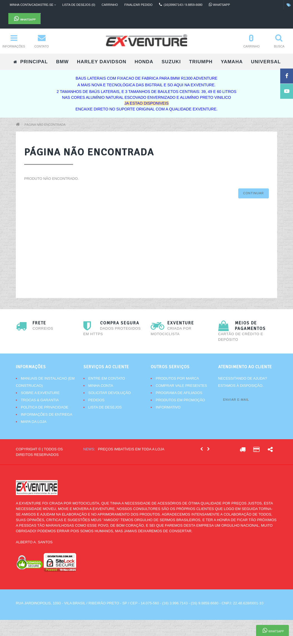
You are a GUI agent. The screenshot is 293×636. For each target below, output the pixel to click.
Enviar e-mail (236, 399)
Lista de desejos (105, 407)
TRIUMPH (200, 61)
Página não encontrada (45, 124)
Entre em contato (106, 378)
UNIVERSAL (266, 61)
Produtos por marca (177, 378)
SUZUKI (171, 61)
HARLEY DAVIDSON (101, 61)
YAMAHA (232, 61)
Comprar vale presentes (181, 385)
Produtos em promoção (180, 400)
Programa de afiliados (179, 393)
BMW (62, 61)
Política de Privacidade (44, 407)
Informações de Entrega (46, 414)
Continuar (253, 193)
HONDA (144, 61)
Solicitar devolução (109, 393)
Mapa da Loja (33, 422)
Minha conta (100, 385)
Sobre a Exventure (40, 393)
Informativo (168, 407)
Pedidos (96, 400)
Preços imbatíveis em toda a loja (131, 449)
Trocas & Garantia (40, 400)
